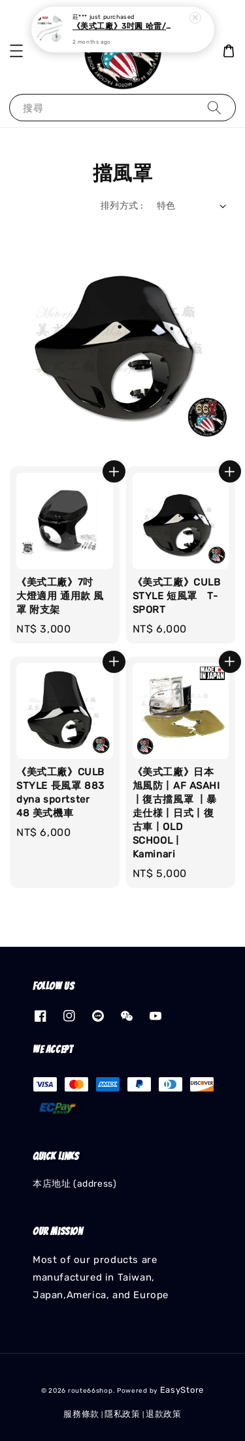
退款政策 (164, 1414)
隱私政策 (122, 1414)
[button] (16, 51)
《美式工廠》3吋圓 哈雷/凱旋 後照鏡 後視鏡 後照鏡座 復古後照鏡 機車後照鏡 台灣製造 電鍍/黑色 (123, 22)
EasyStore (182, 1390)
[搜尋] (214, 107)
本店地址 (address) (74, 1183)
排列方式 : (122, 205)
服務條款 (81, 1414)
